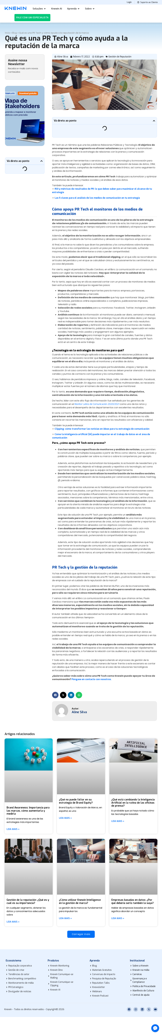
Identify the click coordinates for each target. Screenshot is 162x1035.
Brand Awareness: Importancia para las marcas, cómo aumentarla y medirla (28, 810)
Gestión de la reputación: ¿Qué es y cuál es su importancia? (28, 901)
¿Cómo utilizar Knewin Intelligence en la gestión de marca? (80, 901)
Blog (14, 32)
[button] (39, 8)
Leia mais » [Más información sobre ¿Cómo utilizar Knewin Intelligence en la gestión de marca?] (65, 918)
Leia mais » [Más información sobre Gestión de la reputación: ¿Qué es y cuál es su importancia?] (13, 921)
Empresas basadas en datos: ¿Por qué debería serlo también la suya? (132, 901)
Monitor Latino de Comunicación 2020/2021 (96, 404)
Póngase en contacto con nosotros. (91, 679)
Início (7, 32)
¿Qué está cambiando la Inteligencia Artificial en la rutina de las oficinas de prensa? (133, 802)
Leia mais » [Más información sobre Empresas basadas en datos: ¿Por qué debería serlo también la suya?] (117, 918)
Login (129, 2)
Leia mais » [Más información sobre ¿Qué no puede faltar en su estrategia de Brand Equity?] (65, 817)
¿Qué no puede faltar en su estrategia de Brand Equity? (76, 801)
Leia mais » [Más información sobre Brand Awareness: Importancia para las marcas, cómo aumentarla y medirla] (13, 829)
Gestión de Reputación (119, 56)
